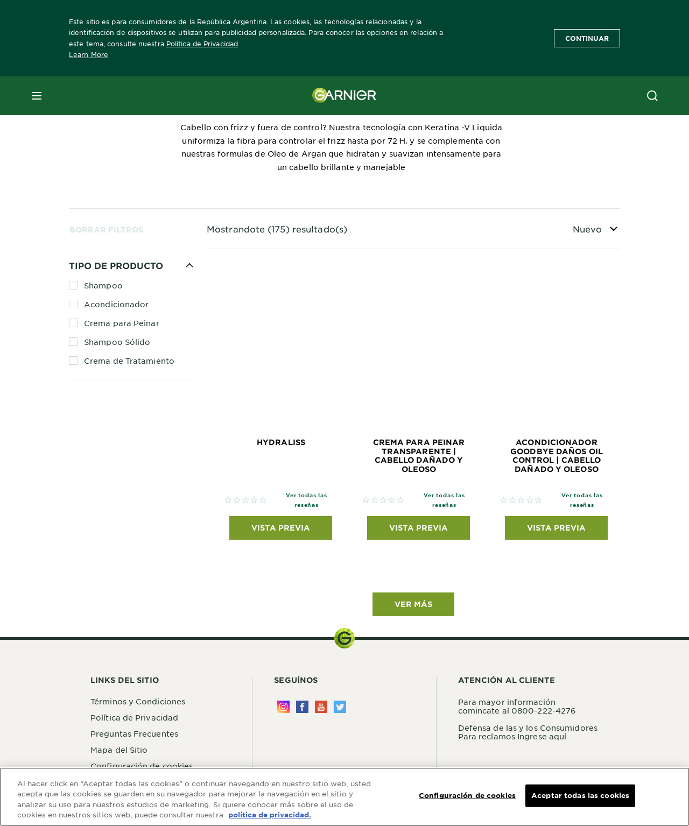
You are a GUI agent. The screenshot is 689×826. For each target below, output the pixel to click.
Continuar (587, 38)
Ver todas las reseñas (306, 499)
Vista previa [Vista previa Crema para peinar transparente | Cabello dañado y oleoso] (418, 527)
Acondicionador (116, 304)
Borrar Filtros (106, 229)
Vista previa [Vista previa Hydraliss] (280, 527)
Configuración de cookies (467, 796)
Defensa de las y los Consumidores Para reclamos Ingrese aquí (527, 732)
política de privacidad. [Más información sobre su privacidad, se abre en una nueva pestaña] (269, 815)
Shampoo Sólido (117, 341)
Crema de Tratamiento (129, 360)
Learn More (88, 54)
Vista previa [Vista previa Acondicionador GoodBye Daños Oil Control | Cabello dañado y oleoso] (556, 527)
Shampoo (103, 285)
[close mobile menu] (36, 95)
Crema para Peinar (121, 323)
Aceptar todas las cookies (580, 796)
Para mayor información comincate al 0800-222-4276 (517, 706)
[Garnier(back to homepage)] (344, 96)
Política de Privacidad (202, 43)
